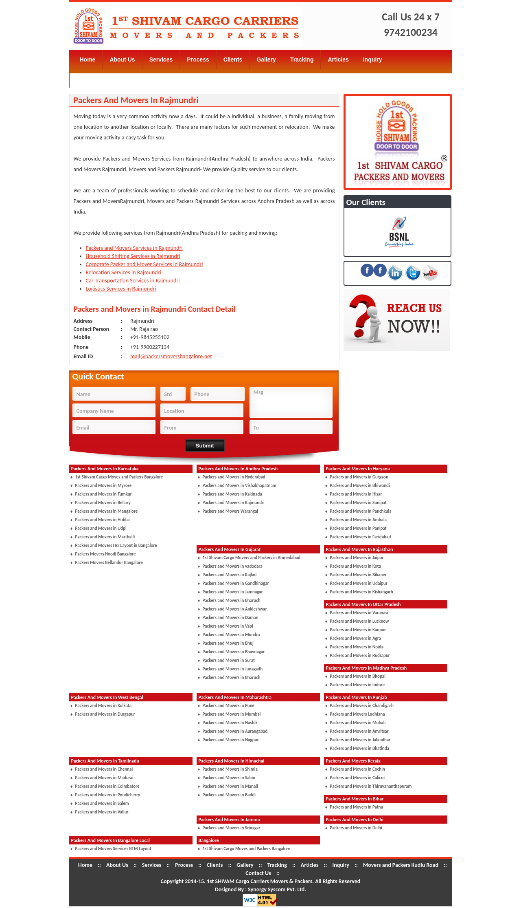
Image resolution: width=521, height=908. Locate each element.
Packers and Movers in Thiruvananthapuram (371, 786)
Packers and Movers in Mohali (358, 722)
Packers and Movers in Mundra (231, 634)
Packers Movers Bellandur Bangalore (109, 562)
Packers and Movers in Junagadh (233, 669)
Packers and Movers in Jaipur (357, 557)
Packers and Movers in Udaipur (358, 583)
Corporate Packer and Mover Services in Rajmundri (144, 264)
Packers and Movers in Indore (357, 685)
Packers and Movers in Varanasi (359, 612)
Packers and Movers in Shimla (230, 769)
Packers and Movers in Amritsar (359, 731)
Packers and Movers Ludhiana (357, 714)
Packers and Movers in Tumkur (103, 494)
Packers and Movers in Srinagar (231, 828)
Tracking (302, 59)
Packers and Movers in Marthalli (105, 537)
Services (161, 59)
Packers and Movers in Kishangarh (361, 592)
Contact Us (194, 78)
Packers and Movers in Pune (229, 705)
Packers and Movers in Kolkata (103, 705)
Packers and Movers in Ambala (358, 519)
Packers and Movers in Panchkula (361, 511)
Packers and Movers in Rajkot (230, 574)
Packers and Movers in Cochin (357, 769)
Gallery (266, 59)
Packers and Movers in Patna (356, 807)
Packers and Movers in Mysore (103, 485)
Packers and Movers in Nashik (230, 722)
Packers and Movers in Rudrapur (360, 655)
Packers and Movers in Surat (229, 660)
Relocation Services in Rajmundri (123, 272)
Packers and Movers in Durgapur (105, 714)
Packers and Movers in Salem (102, 803)
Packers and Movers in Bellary (103, 502)
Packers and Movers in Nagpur (231, 740)
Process (198, 59)
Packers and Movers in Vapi (228, 626)
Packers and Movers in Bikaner (358, 574)
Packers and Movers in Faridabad (360, 537)
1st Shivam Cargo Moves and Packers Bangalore (119, 477)
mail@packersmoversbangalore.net (171, 356)
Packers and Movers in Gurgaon (359, 477)
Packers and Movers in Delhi (356, 828)
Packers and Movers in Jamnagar (233, 592)
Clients (233, 59)
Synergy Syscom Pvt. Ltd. (277, 889)
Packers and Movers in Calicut (357, 777)
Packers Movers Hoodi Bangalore (105, 554)
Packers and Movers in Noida (357, 647)
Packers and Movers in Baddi (229, 795)
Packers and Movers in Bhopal (357, 676)
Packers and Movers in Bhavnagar (234, 652)
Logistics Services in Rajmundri (121, 288)
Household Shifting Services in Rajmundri (133, 256)
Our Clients (365, 202)
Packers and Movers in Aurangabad (235, 731)
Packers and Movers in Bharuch (231, 600)
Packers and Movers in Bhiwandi (360, 485)
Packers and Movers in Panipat (358, 528)
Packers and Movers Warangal (230, 511)
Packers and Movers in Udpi (101, 528)
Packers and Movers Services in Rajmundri (134, 248)
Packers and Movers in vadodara (233, 566)
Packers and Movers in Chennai (104, 769)
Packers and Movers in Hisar (356, 494)
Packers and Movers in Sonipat (358, 502)
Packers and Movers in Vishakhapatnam (239, 485)
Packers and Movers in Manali (230, 786)
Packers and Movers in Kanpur (358, 630)
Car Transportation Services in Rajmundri (133, 280)
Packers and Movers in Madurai (104, 777)
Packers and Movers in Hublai (102, 519)
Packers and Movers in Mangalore (106, 511)
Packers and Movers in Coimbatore (107, 786)
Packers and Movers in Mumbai (232, 714)
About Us (122, 59)
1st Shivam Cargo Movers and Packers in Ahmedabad (251, 557)
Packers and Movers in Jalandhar (360, 740)
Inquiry (372, 59)
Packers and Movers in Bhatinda (360, 748)
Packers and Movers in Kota (355, 566)
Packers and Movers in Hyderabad (234, 477)
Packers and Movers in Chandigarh (362, 705)
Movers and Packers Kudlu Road (121, 78)
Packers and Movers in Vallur (102, 812)
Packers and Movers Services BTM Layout (113, 848)
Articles (338, 59)
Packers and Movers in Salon (229, 777)
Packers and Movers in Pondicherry (107, 795)
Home (88, 59)
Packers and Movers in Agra (355, 638)
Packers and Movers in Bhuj (228, 643)
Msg (293, 403)
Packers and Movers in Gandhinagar (236, 583)
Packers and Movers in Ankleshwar (235, 609)
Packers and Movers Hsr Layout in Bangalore (116, 545)
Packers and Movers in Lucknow (359, 621)
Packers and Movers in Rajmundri (234, 502)
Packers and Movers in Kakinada (232, 494)
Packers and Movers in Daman (230, 617)
